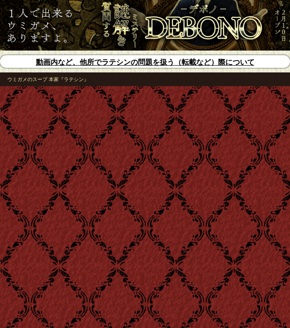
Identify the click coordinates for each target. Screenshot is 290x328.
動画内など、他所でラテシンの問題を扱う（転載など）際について (145, 62)
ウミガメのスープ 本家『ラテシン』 (48, 79)
